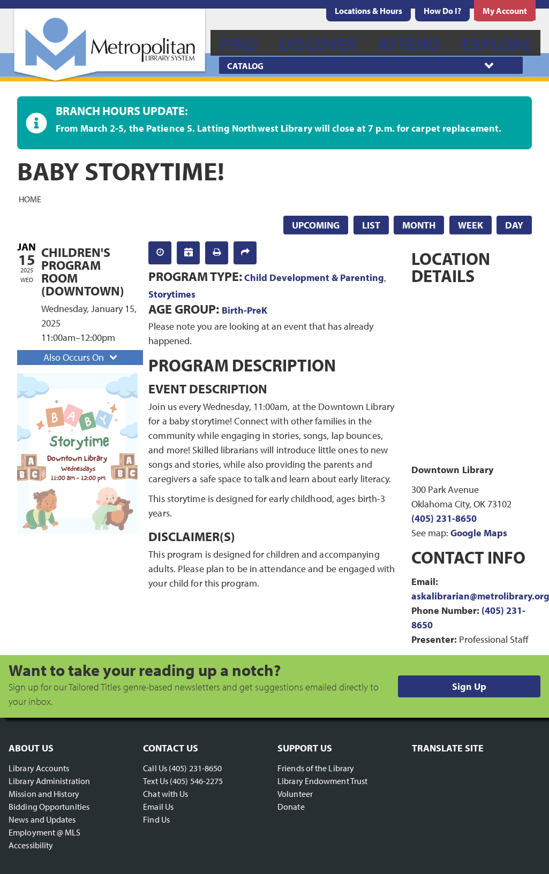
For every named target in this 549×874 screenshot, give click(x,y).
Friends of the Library (315, 768)
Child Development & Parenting (314, 277)
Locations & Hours (368, 10)
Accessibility (31, 845)
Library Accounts (39, 768)
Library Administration (49, 781)
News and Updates (42, 819)
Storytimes (171, 294)
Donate (291, 806)
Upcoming (316, 225)
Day (514, 225)
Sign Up (469, 686)
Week (470, 225)
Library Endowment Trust (322, 781)
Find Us (156, 819)
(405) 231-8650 (444, 518)
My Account (505, 10)
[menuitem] (368, 10)
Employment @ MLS (45, 832)
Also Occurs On (81, 357)
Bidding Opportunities (49, 806)
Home (30, 198)
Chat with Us (165, 793)
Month (418, 225)
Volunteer (295, 793)
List (371, 225)
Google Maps (478, 533)
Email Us (158, 806)
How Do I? (442, 10)
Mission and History (44, 793)
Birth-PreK (244, 310)
